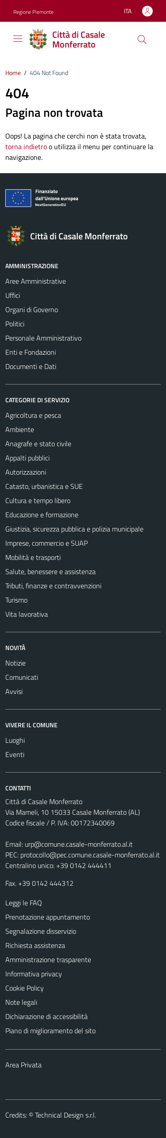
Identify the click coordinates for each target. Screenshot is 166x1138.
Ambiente (19, 429)
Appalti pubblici (27, 457)
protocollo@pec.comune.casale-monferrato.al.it (90, 854)
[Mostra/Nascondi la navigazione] (17, 38)
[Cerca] (142, 39)
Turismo (16, 600)
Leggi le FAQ (23, 902)
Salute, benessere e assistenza (50, 571)
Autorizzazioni (25, 472)
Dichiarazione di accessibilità (46, 1016)
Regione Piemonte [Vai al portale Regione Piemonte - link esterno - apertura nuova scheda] (33, 12)
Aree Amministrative (35, 281)
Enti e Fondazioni (30, 352)
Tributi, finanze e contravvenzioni (53, 585)
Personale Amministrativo (43, 338)
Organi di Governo (31, 309)
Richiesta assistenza (35, 945)
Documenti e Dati (30, 366)
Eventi (14, 754)
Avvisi (14, 691)
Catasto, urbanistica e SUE (44, 486)
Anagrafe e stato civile (38, 443)
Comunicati (21, 677)
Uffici (12, 295)
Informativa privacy (33, 973)
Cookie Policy (24, 988)
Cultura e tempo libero (37, 500)
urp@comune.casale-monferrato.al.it (79, 844)
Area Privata (23, 1064)
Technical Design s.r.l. (65, 1115)
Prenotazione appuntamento (47, 917)
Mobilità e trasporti (33, 557)
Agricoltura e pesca (33, 415)
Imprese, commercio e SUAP (46, 543)
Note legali (21, 1002)
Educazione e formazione (41, 514)
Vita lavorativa (26, 614)
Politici (14, 323)
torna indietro (26, 146)
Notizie (15, 663)
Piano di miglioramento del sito (50, 1030)
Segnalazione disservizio (40, 931)
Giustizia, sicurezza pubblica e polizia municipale (74, 528)
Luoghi (15, 740)
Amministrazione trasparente (48, 959)
